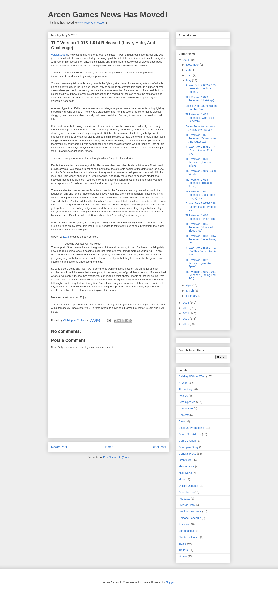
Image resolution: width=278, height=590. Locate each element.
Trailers (183, 550)
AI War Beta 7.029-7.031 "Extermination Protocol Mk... (201, 150)
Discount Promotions (191, 427)
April (189, 285)
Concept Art (186, 408)
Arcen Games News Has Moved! (108, 14)
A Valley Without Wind (192, 376)
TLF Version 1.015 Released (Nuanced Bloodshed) (199, 227)
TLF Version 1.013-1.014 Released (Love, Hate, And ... (200, 239)
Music (182, 479)
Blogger (169, 582)
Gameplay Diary (188, 447)
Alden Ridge (186, 389)
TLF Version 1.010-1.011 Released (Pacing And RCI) (200, 275)
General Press (187, 453)
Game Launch (187, 440)
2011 (186, 313)
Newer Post (59, 447)
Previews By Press (190, 511)
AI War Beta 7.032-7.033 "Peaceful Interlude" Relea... (200, 88)
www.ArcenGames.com (91, 22)
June (189, 75)
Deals (182, 421)
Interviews (185, 459)
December (193, 64)
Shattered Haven (189, 537)
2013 (186, 302)
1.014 (66, 236)
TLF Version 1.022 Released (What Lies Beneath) (199, 118)
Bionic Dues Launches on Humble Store (201, 107)
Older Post (159, 447)
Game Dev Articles (190, 434)
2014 (186, 59)
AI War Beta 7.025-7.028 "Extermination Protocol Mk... (201, 207)
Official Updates (188, 485)
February (192, 295)
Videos (183, 556)
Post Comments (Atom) (116, 457)
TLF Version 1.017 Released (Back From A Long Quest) (201, 195)
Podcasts (184, 498)
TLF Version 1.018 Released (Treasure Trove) (198, 183)
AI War (183, 382)
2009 (186, 324)
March (190, 290)
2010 (186, 318)
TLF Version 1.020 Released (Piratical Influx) (198, 162)
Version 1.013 (59, 54)
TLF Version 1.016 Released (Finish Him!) (200, 217)
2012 (186, 308)
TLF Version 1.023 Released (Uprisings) (199, 99)
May (189, 80)
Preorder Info (187, 505)
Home (109, 447)
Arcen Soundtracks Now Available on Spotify (200, 128)
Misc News (185, 472)
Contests (184, 415)
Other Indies (186, 492)
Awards (183, 395)
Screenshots (186, 530)
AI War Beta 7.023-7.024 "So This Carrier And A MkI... (200, 251)
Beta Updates (187, 402)
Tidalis (183, 543)
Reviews (184, 524)
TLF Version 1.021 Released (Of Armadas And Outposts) (200, 138)
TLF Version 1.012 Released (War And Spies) (198, 263)
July (189, 69)
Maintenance (186, 466)
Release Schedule (190, 518)
